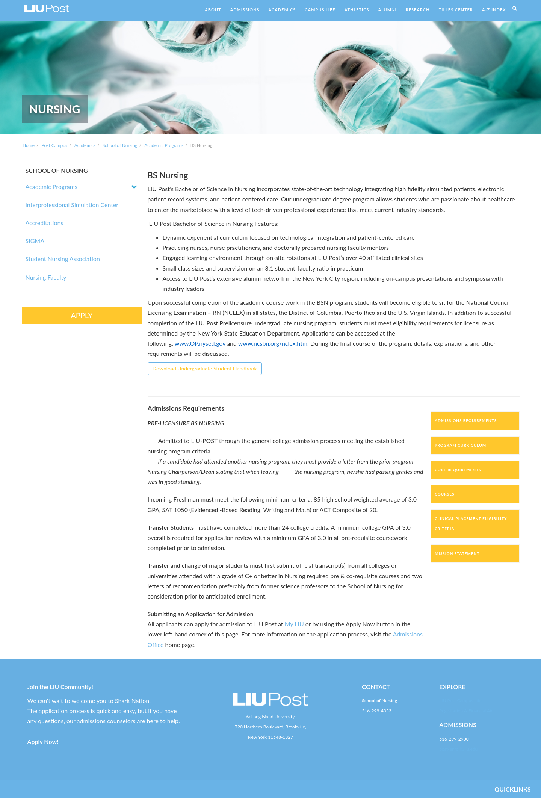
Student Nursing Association (63, 258)
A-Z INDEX (494, 9)
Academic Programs (163, 145)
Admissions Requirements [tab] (466, 420)
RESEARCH (418, 9)
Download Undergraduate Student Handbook (205, 368)
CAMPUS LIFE (320, 9)
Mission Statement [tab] (457, 553)
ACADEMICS (282, 9)
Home (29, 145)
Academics (84, 145)
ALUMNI (387, 9)
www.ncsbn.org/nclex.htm (272, 343)
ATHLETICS (357, 9)
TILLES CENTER (456, 9)
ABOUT (213, 9)
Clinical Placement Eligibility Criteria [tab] (471, 523)
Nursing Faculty (46, 277)
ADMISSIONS (245, 9)
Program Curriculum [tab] (460, 445)
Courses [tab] (444, 494)
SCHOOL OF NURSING (57, 170)
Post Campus (55, 145)
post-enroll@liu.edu (458, 749)
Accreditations (44, 222)
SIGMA (35, 240)
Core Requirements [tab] (458, 469)
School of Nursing (120, 145)
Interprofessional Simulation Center (72, 204)
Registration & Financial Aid (466, 710)
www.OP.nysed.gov (200, 343)
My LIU (294, 623)
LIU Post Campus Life (460, 700)
